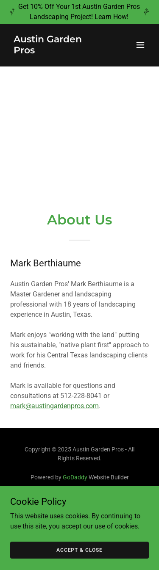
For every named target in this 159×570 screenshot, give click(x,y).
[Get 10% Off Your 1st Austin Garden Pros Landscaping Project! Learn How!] (79, 12)
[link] (59, 51)
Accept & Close (79, 550)
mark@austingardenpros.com (54, 406)
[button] (140, 44)
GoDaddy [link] (75, 477)
